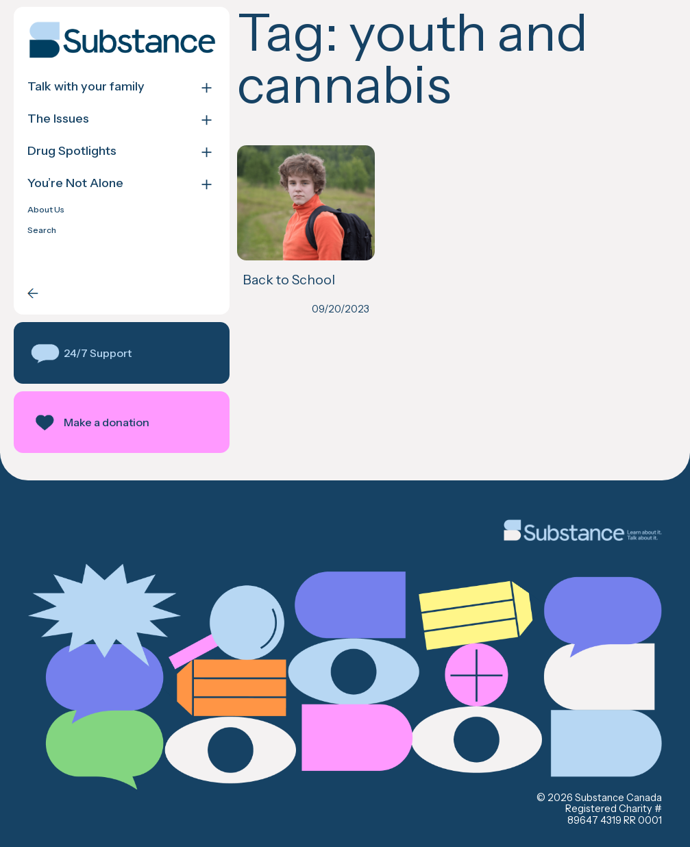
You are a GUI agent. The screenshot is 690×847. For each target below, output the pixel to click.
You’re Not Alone (75, 183)
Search (41, 230)
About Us (45, 209)
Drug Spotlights (71, 151)
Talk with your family (86, 86)
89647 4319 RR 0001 (614, 820)
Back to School (289, 279)
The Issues (58, 119)
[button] (122, 353)
